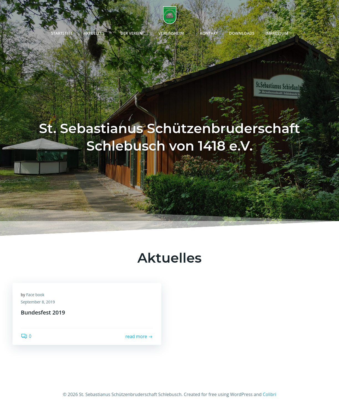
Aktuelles (96, 33)
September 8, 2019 (38, 302)
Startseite (61, 33)
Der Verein (133, 33)
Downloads (241, 33)
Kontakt (209, 33)
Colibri (269, 394)
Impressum (277, 33)
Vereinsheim (174, 33)
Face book (35, 294)
